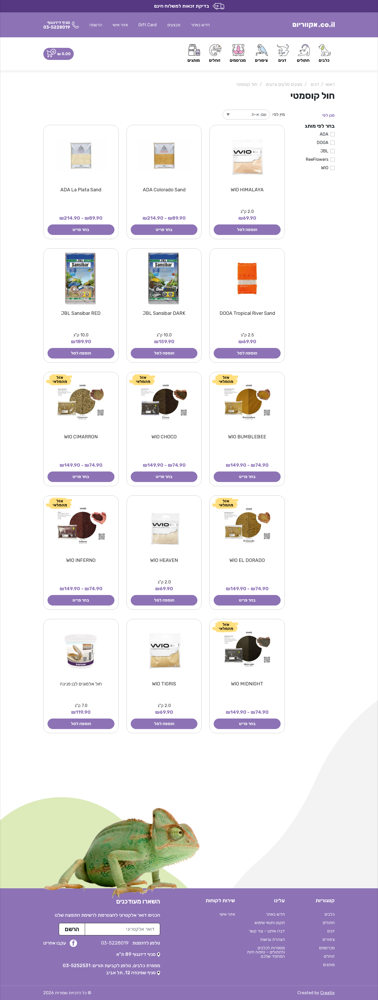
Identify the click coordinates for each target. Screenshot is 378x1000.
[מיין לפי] (246, 115)
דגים (315, 84)
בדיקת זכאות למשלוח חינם (189, 6)
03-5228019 (115, 943)
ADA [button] (324, 134)
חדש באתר (200, 24)
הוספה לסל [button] (247, 229)
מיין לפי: (278, 114)
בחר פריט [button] (164, 229)
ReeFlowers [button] (317, 159)
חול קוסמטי (247, 84)
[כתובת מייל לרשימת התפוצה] (122, 929)
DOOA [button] (322, 142)
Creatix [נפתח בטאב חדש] (327, 992)
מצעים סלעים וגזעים (284, 84)
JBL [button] (324, 150)
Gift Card (147, 24)
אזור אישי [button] (120, 24)
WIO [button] (324, 167)
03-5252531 (77, 965)
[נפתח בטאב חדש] (138, 954)
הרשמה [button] (95, 24)
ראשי (330, 84)
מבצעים (173, 24)
